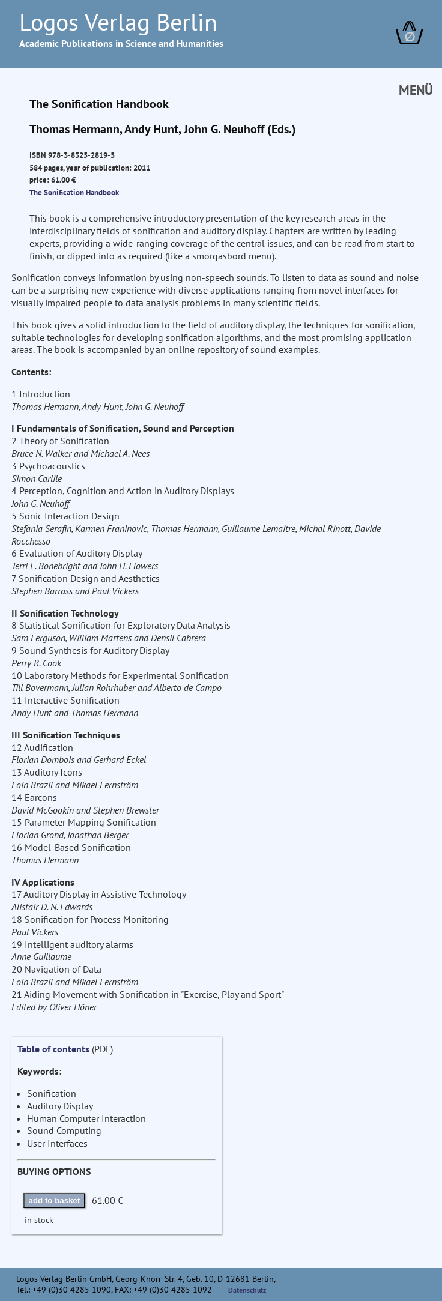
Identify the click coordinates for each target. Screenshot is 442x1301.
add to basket (54, 1200)
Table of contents (53, 1049)
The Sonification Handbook (74, 192)
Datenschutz (247, 1289)
